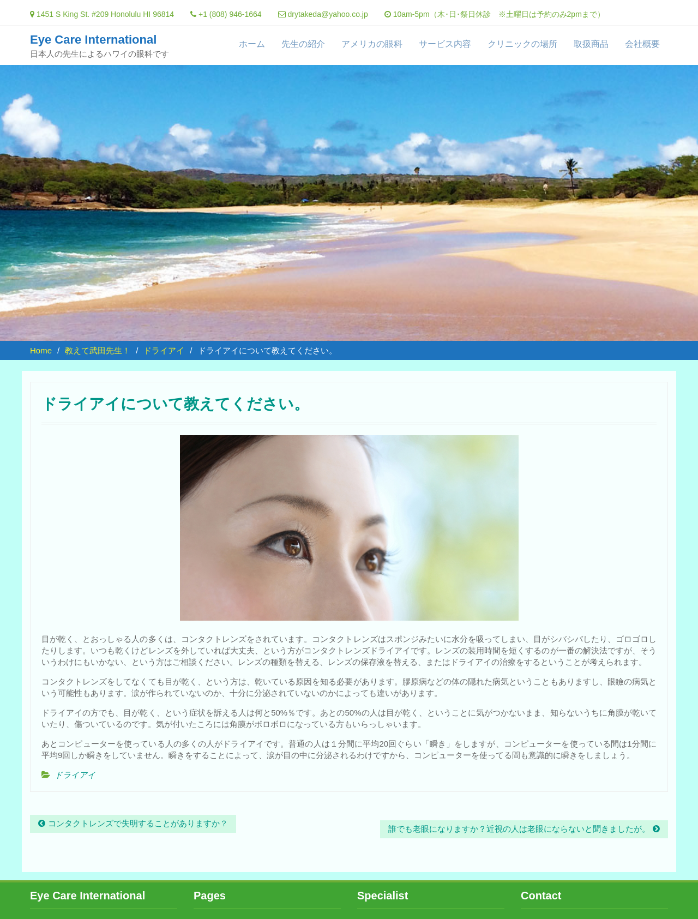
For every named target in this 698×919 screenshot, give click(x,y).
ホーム (252, 44)
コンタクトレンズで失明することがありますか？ (138, 823)
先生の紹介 (303, 44)
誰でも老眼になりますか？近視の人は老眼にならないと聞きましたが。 (519, 828)
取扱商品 (591, 44)
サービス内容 (445, 44)
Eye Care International (93, 39)
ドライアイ (75, 774)
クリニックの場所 (522, 44)
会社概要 (642, 44)
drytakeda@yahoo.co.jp (327, 14)
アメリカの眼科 (371, 44)
